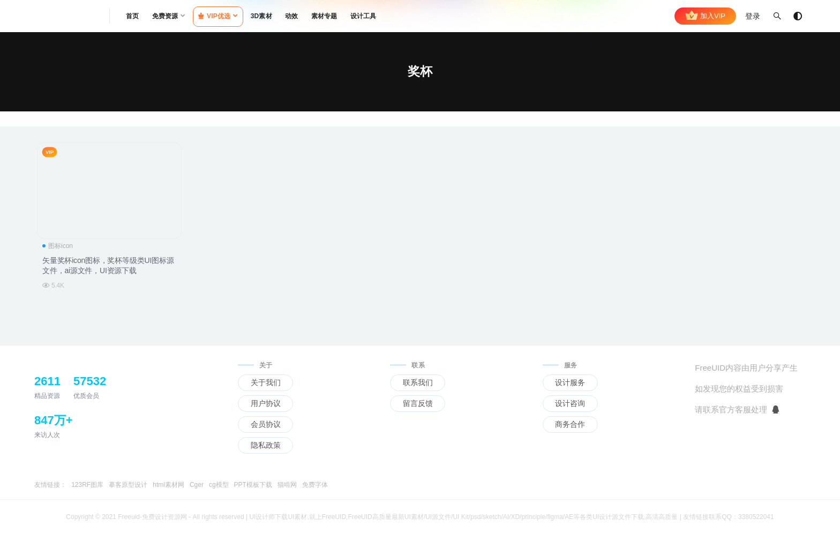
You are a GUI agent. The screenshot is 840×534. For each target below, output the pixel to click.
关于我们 (266, 382)
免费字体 (315, 484)
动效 (291, 16)
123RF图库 (87, 484)
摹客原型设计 (128, 484)
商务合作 (570, 424)
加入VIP (705, 16)
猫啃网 (287, 484)
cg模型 (219, 484)
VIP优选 (214, 16)
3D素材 (261, 16)
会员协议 (266, 424)
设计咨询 (570, 403)
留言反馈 (418, 403)
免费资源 (165, 16)
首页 (132, 16)
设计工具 (363, 16)
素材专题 (324, 16)
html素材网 (168, 484)
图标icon (57, 246)
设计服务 (570, 382)
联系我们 (418, 382)
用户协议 (266, 403)
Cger (197, 484)
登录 (752, 16)
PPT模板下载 (253, 484)
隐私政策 (266, 445)
